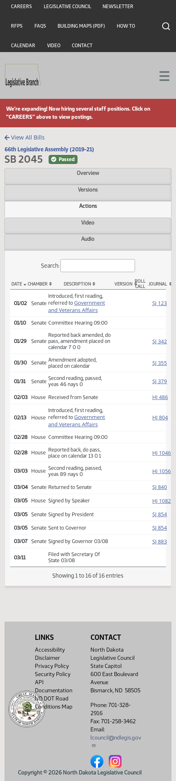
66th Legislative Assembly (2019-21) (49, 149)
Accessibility (50, 649)
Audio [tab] (87, 239)
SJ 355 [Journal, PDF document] (159, 363)
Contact (82, 45)
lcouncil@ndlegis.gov (115, 741)
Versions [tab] (88, 189)
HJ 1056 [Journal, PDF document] (161, 471)
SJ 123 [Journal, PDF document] (159, 303)
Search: (88, 266)
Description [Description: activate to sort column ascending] (77, 284)
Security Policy (53, 674)
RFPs (17, 26)
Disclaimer (47, 657)
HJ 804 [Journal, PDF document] (160, 417)
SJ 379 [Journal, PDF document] (159, 381)
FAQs (40, 26)
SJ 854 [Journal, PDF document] (159, 514)
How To (126, 26)
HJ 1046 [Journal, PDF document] (161, 452)
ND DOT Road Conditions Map (54, 705)
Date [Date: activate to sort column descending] (16, 284)
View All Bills (24, 137)
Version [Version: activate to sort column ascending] (122, 284)
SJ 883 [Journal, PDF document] (159, 541)
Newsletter (118, 6)
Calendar (23, 45)
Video (53, 45)
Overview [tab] (88, 173)
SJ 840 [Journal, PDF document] (159, 487)
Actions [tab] (88, 206)
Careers (21, 6)
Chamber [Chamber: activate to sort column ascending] (36, 284)
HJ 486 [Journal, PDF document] (160, 397)
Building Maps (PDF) (81, 26)
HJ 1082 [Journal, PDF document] (161, 500)
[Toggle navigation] (160, 75)
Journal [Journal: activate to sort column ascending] (156, 284)
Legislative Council (67, 6)
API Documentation (53, 686)
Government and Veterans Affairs (76, 306)
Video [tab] (87, 222)
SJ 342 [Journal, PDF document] (159, 341)
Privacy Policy (52, 666)
